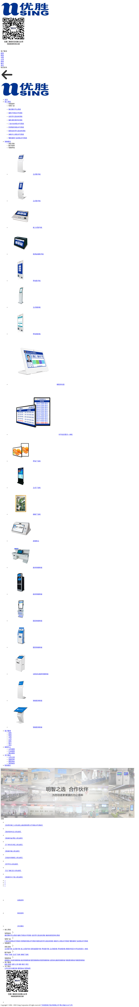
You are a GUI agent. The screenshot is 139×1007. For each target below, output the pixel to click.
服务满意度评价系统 (53, 935)
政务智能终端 (15, 960)
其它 (2, 65)
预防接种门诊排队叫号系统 (79, 941)
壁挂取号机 (45, 949)
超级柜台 (8, 960)
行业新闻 (11, 751)
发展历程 (11, 759)
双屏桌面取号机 (36, 949)
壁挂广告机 (8, 954)
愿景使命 (11, 761)
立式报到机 (54, 949)
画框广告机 (25, 954)
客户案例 (8, 731)
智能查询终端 (70, 960)
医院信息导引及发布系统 (44, 941)
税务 (2, 61)
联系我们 (8, 765)
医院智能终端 (35, 960)
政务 (2, 53)
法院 (2, 57)
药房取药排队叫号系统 (28, 941)
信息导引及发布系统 (39, 935)
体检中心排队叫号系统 (61, 941)
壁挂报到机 (62, 949)
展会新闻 (11, 753)
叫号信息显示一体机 (81, 949)
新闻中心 (8, 747)
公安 (2, 59)
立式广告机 (16, 954)
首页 (6, 99)
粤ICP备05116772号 (66, 1005)
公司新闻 (11, 749)
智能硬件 (8, 141)
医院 (2, 55)
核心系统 (8, 101)
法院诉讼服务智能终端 (57, 960)
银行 (2, 63)
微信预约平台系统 (11, 935)
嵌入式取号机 (25, 949)
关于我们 (8, 755)
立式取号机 (8, 949)
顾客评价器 (70, 949)
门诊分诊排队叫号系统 (12, 941)
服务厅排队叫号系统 (24, 935)
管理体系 (11, 763)
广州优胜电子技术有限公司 (50, 1005)
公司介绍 (11, 757)
